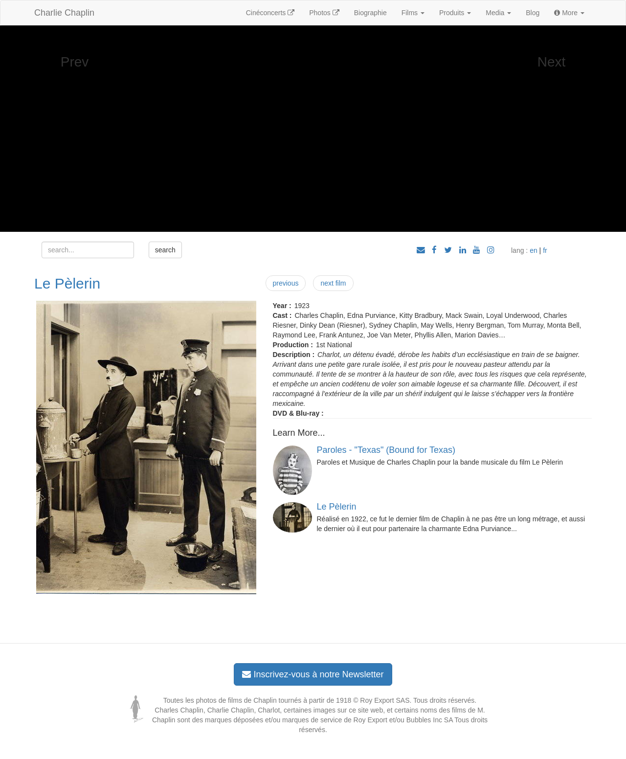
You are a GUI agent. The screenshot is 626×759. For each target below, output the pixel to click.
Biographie (370, 13)
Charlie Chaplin (64, 13)
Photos (324, 13)
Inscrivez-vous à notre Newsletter (312, 674)
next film (333, 283)
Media (498, 13)
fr (545, 250)
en (533, 250)
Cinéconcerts (270, 13)
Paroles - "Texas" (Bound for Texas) (386, 450)
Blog (532, 13)
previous (286, 283)
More (569, 13)
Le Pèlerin (67, 283)
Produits (455, 13)
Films (413, 13)
